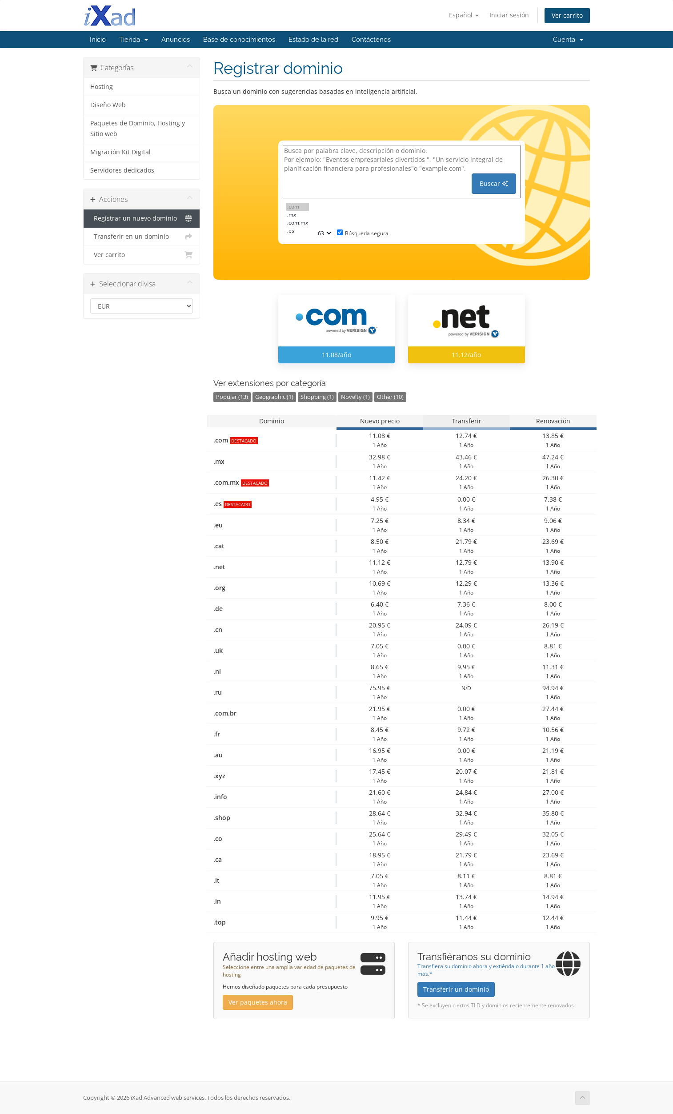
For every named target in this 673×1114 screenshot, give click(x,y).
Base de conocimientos (239, 40)
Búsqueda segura (363, 233)
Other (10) (390, 397)
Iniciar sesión (509, 15)
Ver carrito (567, 15)
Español (464, 15)
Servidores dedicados (122, 170)
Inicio (98, 40)
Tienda (133, 40)
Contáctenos (371, 40)
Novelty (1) (355, 397)
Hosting (101, 87)
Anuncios (175, 40)
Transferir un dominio (456, 989)
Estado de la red (313, 40)
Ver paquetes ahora (257, 1002)
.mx (297, 215)
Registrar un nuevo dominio (141, 218)
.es (297, 231)
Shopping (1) (317, 397)
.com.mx (297, 223)
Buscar (494, 183)
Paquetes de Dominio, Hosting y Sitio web (137, 128)
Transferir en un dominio (141, 236)
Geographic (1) (274, 397)
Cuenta (568, 40)
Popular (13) (232, 397)
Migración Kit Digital (120, 152)
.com (297, 207)
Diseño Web (108, 105)
